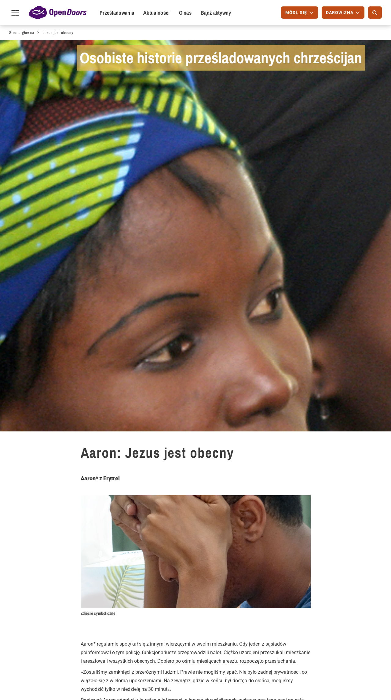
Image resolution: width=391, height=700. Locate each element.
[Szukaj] (375, 12)
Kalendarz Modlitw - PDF (246, 577)
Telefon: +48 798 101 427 (321, 594)
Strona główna (21, 32)
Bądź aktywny (216, 12)
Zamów (165, 562)
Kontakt (294, 562)
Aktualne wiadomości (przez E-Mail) (179, 590)
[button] (156, 538)
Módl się (35, 577)
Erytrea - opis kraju (56, 489)
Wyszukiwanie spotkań (116, 587)
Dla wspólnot (107, 562)
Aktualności (156, 12)
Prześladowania (117, 12)
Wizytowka (171, 684)
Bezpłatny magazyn (177, 577)
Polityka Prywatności (315, 614)
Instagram (330, 683)
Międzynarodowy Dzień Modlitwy (245, 590)
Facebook (291, 683)
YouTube (349, 683)
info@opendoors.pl (313, 604)
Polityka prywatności (206, 684)
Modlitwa (172, 499)
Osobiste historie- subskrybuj (308, 480)
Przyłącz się (39, 597)
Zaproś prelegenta (110, 577)
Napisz (33, 587)
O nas (185, 12)
